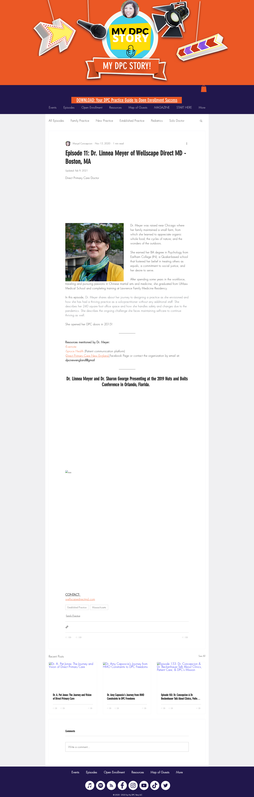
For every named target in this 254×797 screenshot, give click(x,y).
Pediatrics (157, 121)
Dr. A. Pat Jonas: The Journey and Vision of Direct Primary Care (72, 696)
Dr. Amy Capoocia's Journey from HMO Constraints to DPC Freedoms (125, 696)
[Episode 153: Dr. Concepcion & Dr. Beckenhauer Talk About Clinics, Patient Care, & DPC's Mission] (181, 675)
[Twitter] (165, 785)
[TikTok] (154, 785)
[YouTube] (143, 785)
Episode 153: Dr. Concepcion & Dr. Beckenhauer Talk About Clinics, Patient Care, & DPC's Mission (180, 696)
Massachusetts (99, 607)
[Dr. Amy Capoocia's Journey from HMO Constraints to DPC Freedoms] (127, 675)
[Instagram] (133, 785)
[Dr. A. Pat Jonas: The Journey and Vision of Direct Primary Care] (73, 675)
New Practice (104, 121)
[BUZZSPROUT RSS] (111, 785)
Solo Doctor (176, 121)
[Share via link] (66, 627)
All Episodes (56, 121)
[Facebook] (122, 785)
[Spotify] (100, 785)
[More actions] (187, 143)
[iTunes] (89, 785)
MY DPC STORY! (127, 65)
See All (201, 656)
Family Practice (80, 121)
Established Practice (132, 121)
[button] (204, 88)
